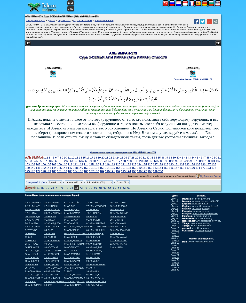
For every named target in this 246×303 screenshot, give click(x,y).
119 (112, 164)
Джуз (70, 3)
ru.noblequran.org (200, 228)
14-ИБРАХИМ (32, 247)
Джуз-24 (175, 255)
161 (144, 167)
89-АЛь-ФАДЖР (94, 247)
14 (80, 157)
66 (79, 161)
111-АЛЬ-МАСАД (118, 237)
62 (64, 161)
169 (187, 167)
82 (139, 161)
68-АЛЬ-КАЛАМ (72, 261)
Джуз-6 (174, 211)
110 (64, 164)
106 (43, 164)
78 (124, 161)
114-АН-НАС (116, 247)
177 (38, 171)
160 (139, 167)
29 (136, 157)
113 (80, 164)
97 (195, 161)
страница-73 (64, 20)
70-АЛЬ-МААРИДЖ (74, 268)
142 (43, 167)
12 (72, 157)
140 (32, 167)
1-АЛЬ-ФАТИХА (33, 202)
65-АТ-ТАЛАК (71, 250)
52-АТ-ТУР (69, 206)
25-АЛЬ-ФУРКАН (33, 285)
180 (54, 171)
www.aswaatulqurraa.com (200, 241)
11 (69, 157)
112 (75, 164)
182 (64, 171)
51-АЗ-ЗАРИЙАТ (72, 202)
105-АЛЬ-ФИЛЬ (118, 216)
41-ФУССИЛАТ (51, 254)
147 (70, 167)
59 (52, 161)
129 (166, 164)
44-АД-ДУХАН (51, 264)
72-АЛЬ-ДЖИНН (72, 274)
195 (134, 171)
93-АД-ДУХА (92, 261)
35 (159, 157)
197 (144, 171)
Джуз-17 (175, 238)
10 (65, 157)
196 (139, 171)
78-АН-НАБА (92, 209)
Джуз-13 (175, 228)
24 (117, 157)
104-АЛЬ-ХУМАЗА (119, 213)
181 (59, 171)
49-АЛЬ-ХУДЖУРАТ (54, 281)
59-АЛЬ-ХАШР (71, 230)
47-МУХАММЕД (52, 274)
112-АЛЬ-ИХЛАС (118, 240)
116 (96, 164)
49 (211, 157)
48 (207, 157)
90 (169, 161)
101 (212, 161)
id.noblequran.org (202, 216)
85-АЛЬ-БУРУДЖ (94, 233)
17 (91, 157)
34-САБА (48, 230)
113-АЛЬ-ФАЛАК (118, 244)
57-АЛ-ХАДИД (71, 223)
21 (106, 157)
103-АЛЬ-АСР (117, 209)
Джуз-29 (175, 267)
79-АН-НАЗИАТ (94, 213)
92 (176, 161)
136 (203, 164)
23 (114, 157)
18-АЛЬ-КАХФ (32, 261)
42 (185, 157)
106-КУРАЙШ (116, 220)
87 (157, 161)
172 (203, 167)
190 (107, 171)
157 (123, 167)
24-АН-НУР (30, 281)
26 (125, 157)
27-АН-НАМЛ (51, 206)
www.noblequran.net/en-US (204, 206)
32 (148, 157)
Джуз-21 (175, 248)
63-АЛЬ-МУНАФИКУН (75, 244)
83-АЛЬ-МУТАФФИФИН (98, 226)
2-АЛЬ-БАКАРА (32, 206)
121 (123, 164)
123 (134, 164)
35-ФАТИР (49, 233)
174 (213, 167)
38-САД (48, 244)
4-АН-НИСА (31, 213)
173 (208, 167)
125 (144, 164)
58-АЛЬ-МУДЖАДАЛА (75, 226)
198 (150, 171)
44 (193, 157)
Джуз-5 (174, 208)
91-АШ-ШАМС (93, 254)
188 (96, 171)
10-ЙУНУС (30, 233)
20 (102, 157)
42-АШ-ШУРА (51, 257)
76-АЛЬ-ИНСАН (94, 202)
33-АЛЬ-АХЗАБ (52, 226)
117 (102, 164)
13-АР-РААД (31, 244)
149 (80, 167)
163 (155, 167)
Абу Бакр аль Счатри (210, 176)
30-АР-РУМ (50, 216)
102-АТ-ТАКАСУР (118, 206)
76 (116, 161)
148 (75, 167)
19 (99, 157)
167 (176, 167)
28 (133, 157)
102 (218, 161)
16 (87, 157)
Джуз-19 (175, 243)
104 (32, 164)
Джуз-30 (175, 270)
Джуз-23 (175, 252)
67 (82, 161)
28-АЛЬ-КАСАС (52, 209)
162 (150, 167)
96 (191, 161)
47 (204, 157)
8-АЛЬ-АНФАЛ (32, 226)
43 (189, 157)
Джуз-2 (174, 201)
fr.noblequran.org (200, 211)
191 (112, 171)
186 (86, 171)
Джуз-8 (174, 216)
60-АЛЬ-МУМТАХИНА (75, 233)
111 (70, 164)
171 (198, 167)
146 (64, 167)
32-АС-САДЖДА (52, 223)
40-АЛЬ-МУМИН (52, 250)
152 (96, 167)
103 (27, 164)
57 (45, 161)
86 (154, 161)
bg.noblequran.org (204, 230)
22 (110, 157)
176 (32, 171)
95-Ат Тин (91, 268)
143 (48, 167)
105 (38, 164)
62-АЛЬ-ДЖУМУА (73, 240)
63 (67, 161)
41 (181, 157)
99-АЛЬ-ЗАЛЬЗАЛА (96, 281)
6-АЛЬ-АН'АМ (32, 220)
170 (192, 167)
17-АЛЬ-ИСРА (32, 257)
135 (198, 164)
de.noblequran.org (201, 199)
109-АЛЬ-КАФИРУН (120, 230)
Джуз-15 (175, 233)
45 (196, 157)
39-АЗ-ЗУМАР (51, 247)
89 (165, 161)
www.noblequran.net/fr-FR (205, 213)
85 (150, 161)
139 (27, 167)
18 (95, 157)
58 (49, 161)
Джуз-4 (51, 20)
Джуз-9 (174, 218)
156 (118, 167)
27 (129, 157)
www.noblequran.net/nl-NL (208, 221)
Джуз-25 (175, 257)
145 (59, 167)
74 (109, 161)
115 (91, 164)
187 (91, 171)
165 (166, 167)
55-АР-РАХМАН (72, 216)
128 (160, 164)
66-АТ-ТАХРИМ (72, 254)
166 (171, 167)
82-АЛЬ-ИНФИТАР (95, 223)
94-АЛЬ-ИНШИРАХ (95, 264)
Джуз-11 (175, 223)
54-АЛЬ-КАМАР (72, 213)
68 (86, 161)
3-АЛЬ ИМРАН (32, 209)
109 (59, 164)
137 (208, 164)
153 (102, 167)
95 (188, 161)
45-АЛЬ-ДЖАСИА (53, 268)
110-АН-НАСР (117, 233)
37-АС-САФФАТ (52, 240)
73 (105, 161)
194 (128, 171)
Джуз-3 (174, 203)
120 (118, 164)
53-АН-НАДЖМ (71, 209)
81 (135, 161)
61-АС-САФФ (70, 237)
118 (107, 164)
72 (101, 161)
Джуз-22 (175, 250)
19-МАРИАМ (31, 264)
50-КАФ (48, 285)
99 (203, 161)
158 (128, 167)
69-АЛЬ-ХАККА (71, 264)
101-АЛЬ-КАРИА (118, 202)
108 (54, 164)
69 (90, 161)
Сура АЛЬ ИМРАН (82, 20)
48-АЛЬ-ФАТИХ (52, 278)
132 (182, 164)
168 (182, 167)
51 (219, 157)
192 (118, 171)
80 (131, 161)
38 (170, 157)
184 (75, 171)
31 (144, 157)
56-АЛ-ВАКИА (71, 220)
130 (171, 164)
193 (123, 171)
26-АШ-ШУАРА (51, 202)
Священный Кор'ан (35, 20)
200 (160, 171)
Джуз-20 (175, 245)
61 (60, 161)
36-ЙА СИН (50, 237)
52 (26, 161)
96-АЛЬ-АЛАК (93, 271)
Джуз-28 (175, 265)
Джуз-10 (175, 221)
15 (84, 157)
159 (134, 167)
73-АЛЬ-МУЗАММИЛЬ (75, 278)
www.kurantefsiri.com (201, 225)
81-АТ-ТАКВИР (93, 220)
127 (155, 164)
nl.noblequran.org (203, 218)
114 (86, 164)
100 (207, 161)
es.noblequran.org (200, 208)
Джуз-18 (175, 240)
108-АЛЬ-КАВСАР (119, 226)
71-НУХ (68, 271)
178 (43, 171)
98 (199, 161)
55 (37, 161)
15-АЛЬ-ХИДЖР (33, 250)
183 (70, 171)
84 (146, 161)
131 (176, 164)
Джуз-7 (174, 213)
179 (48, 171)
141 (38, 167)
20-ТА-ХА (30, 268)
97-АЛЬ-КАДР (93, 274)
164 (160, 167)
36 (163, 157)
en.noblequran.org (200, 203)
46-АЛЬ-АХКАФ (52, 271)
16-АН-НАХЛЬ (32, 254)
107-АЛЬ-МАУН (118, 223)
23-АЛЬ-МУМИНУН (34, 278)
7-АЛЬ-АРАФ (31, 223)
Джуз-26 (175, 260)
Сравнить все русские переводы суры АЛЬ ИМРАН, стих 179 (123, 152)
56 (41, 161)
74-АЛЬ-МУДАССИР (74, 281)
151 (91, 167)
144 (54, 167)
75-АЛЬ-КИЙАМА (72, 285)
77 (120, 161)
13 (76, 157)
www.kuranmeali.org (200, 223)
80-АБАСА (91, 216)
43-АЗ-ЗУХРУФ (52, 261)
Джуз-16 (175, 235)
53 (30, 161)
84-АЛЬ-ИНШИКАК (95, 230)
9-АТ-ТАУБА (31, 230)
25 (121, 157)
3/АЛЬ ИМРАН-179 (104, 20)
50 (215, 157)
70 (94, 161)
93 (180, 161)
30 (140, 157)
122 (128, 164)
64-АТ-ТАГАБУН (72, 247)
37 (166, 157)
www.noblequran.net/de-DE (205, 201)
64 (71, 161)
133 (187, 164)
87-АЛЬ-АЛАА (93, 240)
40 (178, 157)
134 (192, 164)
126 (150, 164)
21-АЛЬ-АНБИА (33, 271)
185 (80, 171)
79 (127, 161)
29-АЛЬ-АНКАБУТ (53, 213)
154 (107, 167)
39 (174, 157)
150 (86, 167)
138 (213, 164)
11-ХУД (28, 237)
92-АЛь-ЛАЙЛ (93, 257)
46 (200, 157)
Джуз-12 (175, 225)
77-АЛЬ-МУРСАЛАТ (96, 206)
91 (173, 161)
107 (48, 164)
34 (155, 157)
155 (112, 167)
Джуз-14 (175, 230)
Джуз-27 (175, 262)
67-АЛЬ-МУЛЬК (72, 257)
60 (56, 161)
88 (161, 161)
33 (151, 157)
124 (139, 164)
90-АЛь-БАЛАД (94, 250)
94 (184, 161)
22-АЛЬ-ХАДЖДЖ (34, 274)
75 (112, 161)
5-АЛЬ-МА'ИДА (32, 216)
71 (97, 161)
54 (34, 161)
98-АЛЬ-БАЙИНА (94, 278)
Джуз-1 (174, 199)
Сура (70, 8)
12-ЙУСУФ (30, 240)
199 (155, 171)
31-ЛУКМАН (50, 220)
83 (142, 161)
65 (75, 161)
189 (102, 171)
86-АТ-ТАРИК (93, 237)
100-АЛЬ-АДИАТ (94, 285)
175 (27, 171)
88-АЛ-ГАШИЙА (94, 244)
